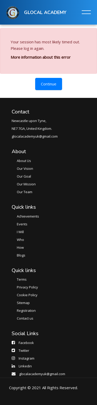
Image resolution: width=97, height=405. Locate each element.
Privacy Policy (27, 287)
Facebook (26, 342)
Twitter (24, 350)
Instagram (26, 358)
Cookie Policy (27, 295)
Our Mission (26, 184)
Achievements (28, 216)
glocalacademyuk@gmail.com (42, 374)
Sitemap (23, 302)
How (20, 247)
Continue (48, 83)
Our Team (24, 192)
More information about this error (41, 57)
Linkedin (25, 366)
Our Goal (24, 176)
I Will (20, 232)
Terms (22, 279)
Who (20, 239)
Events (22, 224)
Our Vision (25, 168)
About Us (24, 160)
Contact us (25, 318)
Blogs (21, 255)
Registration (26, 310)
